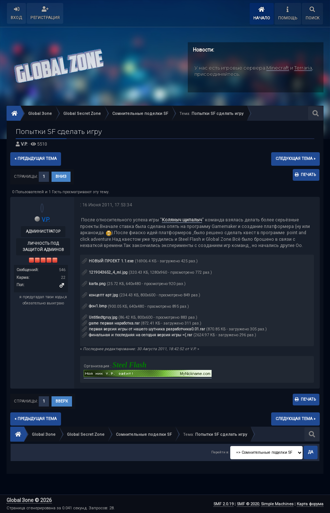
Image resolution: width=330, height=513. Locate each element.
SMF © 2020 (248, 504)
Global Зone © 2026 (29, 500)
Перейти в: (220, 452)
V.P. (24, 144)
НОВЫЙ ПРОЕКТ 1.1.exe (108, 261)
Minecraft (277, 68)
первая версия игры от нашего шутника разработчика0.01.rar (143, 329)
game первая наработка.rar (111, 323)
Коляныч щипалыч (182, 219)
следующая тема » (295, 158)
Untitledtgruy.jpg (99, 317)
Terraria (303, 68)
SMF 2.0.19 (223, 504)
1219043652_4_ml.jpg (105, 272)
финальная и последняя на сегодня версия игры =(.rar (137, 335)
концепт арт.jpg (100, 295)
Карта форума (310, 504)
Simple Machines (277, 504)
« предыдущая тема (36, 158)
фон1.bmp (94, 306)
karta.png (94, 283)
